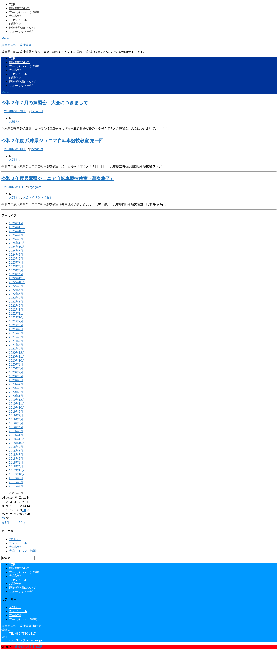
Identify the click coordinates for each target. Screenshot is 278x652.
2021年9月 (16, 321)
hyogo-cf (37, 111)
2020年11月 (17, 356)
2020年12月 (17, 352)
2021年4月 (16, 341)
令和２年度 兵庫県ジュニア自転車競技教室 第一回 (52, 140)
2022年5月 (16, 297)
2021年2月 (16, 348)
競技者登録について (22, 27)
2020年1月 (16, 395)
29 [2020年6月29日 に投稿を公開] (3, 518)
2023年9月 (16, 258)
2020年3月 (16, 388)
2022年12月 (17, 278)
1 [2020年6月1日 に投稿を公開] (3, 502)
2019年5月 (16, 423)
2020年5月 (16, 380)
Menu (5, 38)
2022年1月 (16, 309)
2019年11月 (17, 403)
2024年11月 (17, 242)
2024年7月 (16, 250)
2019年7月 (16, 415)
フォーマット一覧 (21, 31)
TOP (12, 4)
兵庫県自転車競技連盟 (16, 45)
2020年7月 (16, 372)
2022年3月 (16, 301)
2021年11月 (17, 313)
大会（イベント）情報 (24, 12)
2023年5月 (16, 270)
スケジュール (18, 19)
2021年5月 (16, 337)
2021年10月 (17, 317)
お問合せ (15, 23)
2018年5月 (16, 462)
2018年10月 (17, 443)
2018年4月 (16, 466)
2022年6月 (16, 293)
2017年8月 (16, 482)
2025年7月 (16, 235)
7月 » (21, 522)
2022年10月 (17, 282)
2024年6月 (16, 254)
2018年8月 (16, 450)
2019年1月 (16, 435)
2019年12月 (17, 399)
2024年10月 (17, 246)
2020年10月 (17, 360)
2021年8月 (16, 325)
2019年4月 (16, 427)
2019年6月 (16, 419)
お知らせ (15, 121)
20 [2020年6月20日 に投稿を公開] (24, 510)
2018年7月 (16, 454)
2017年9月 (16, 478)
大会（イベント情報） (38, 197)
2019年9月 (16, 411)
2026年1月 (16, 223)
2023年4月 (16, 274)
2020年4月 (16, 384)
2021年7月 (16, 329)
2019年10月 (17, 407)
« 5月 (5, 522)
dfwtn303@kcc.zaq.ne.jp (25, 640)
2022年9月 (16, 286)
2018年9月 (16, 446)
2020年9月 (16, 364)
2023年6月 (16, 266)
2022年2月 (16, 305)
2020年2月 (16, 392)
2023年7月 (16, 262)
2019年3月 (16, 431)
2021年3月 (16, 344)
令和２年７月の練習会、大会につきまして (44, 102)
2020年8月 (16, 368)
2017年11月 (17, 470)
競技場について (19, 8)
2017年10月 (17, 474)
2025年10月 (17, 231)
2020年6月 (16, 376)
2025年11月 (17, 227)
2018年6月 (16, 458)
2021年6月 (16, 333)
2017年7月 (16, 486)
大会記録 (15, 16)
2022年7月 (16, 290)
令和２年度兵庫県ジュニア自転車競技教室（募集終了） (57, 178)
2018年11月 (17, 439)
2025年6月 (16, 239)
